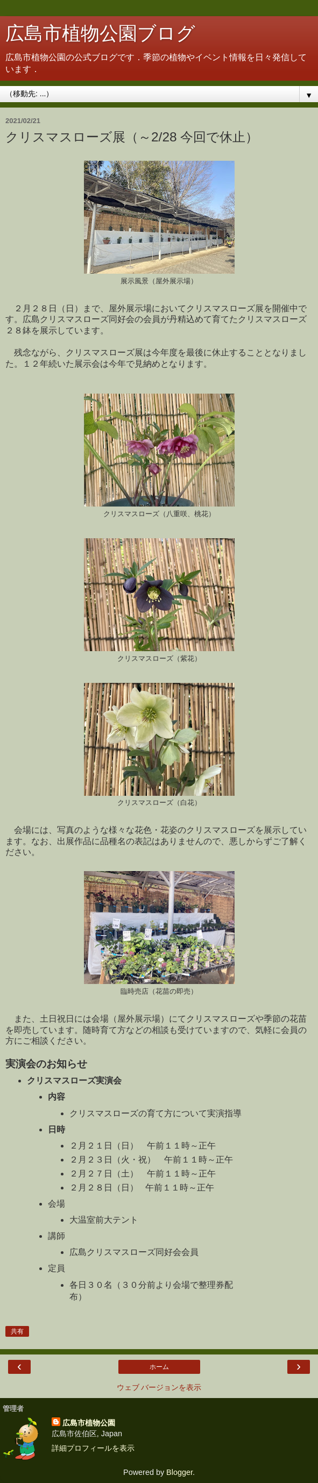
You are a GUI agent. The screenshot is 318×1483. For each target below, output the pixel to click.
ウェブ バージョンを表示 (159, 1387)
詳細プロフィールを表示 (93, 1448)
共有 (17, 1331)
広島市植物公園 (88, 1422)
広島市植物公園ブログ (100, 33)
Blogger (179, 1472)
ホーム (159, 1367)
